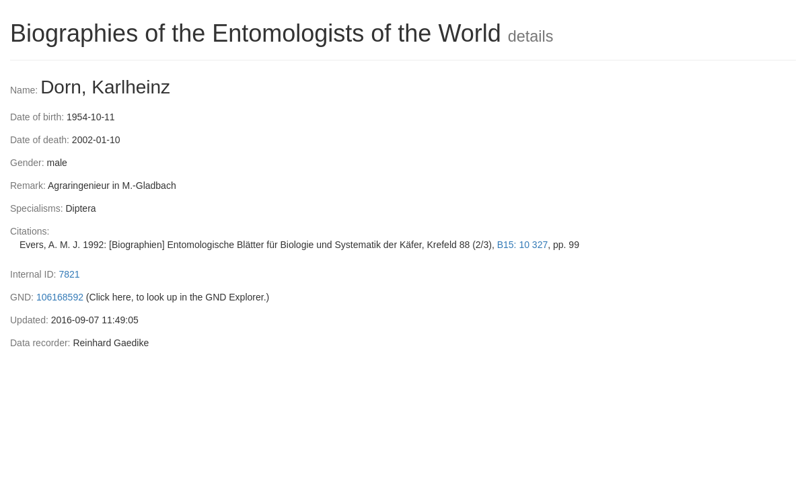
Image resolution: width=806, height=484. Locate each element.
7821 (69, 274)
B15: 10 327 (522, 244)
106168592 (59, 297)
